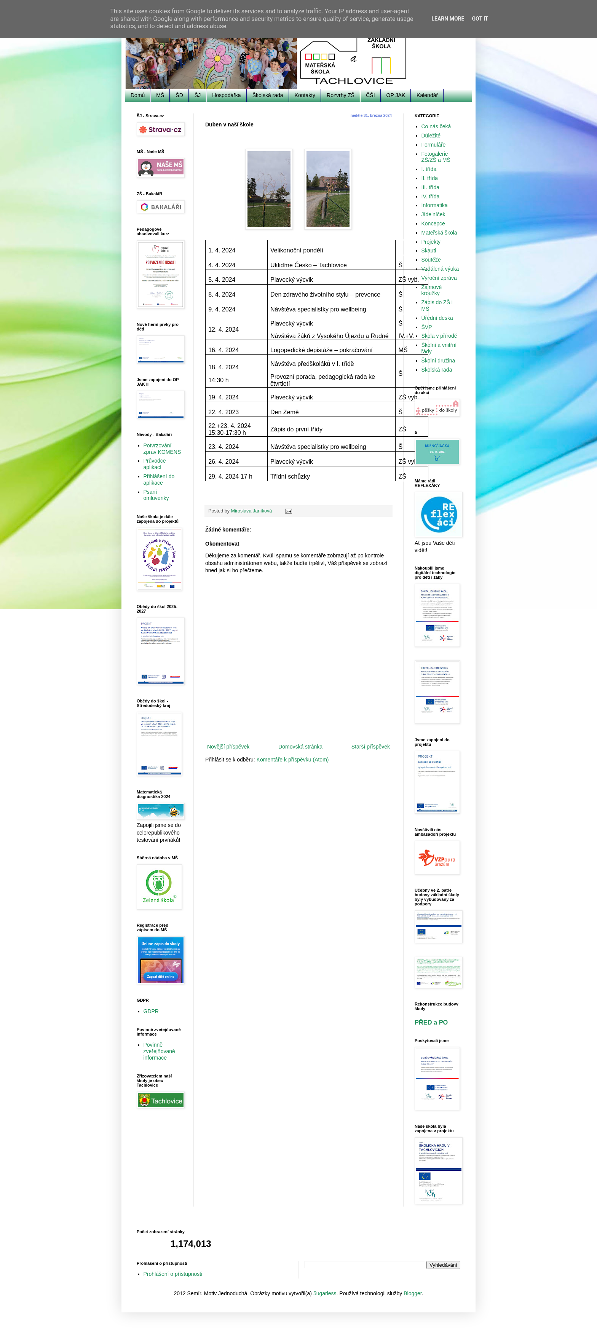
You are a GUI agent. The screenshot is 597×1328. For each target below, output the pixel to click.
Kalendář (427, 95)
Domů (138, 95)
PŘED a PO (431, 1022)
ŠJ (198, 95)
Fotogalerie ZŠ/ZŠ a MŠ (435, 157)
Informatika (434, 205)
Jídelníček (433, 214)
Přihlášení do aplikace (159, 479)
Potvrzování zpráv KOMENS (162, 448)
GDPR (151, 1011)
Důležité (431, 135)
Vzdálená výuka (440, 269)
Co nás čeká (436, 126)
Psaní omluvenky (156, 495)
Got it (480, 19)
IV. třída (430, 196)
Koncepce (433, 223)
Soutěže (431, 260)
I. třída (429, 169)
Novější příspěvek (228, 747)
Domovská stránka (300, 747)
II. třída (429, 178)
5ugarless (325, 1293)
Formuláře (433, 145)
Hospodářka (226, 95)
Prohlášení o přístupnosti (173, 1274)
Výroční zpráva (439, 278)
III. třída (430, 187)
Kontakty (305, 95)
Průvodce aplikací (155, 464)
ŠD (179, 95)
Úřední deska (437, 318)
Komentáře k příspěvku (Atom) (293, 760)
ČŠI (370, 95)
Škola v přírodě (439, 336)
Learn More (447, 19)
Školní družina (438, 361)
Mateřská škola (439, 233)
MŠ (160, 95)
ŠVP (426, 327)
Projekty (431, 242)
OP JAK (395, 95)
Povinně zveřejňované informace (159, 1051)
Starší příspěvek (370, 747)
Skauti (428, 250)
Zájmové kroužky (431, 290)
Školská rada (267, 95)
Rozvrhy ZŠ (340, 95)
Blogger (412, 1293)
